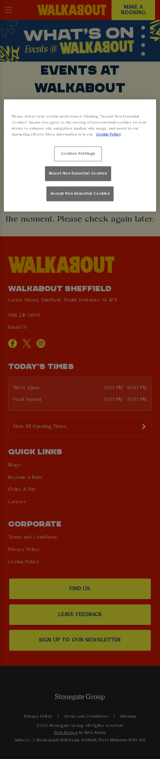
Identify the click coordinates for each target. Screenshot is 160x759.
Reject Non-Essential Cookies (78, 173)
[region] (80, 155)
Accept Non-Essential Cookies (80, 193)
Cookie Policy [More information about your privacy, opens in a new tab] (108, 134)
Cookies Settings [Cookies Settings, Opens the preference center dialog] (78, 153)
